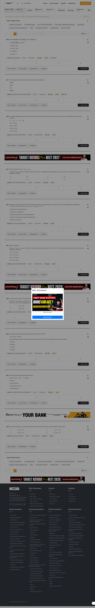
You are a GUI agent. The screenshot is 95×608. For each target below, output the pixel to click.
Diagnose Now (47, 317)
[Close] (62, 290)
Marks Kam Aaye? (47, 312)
